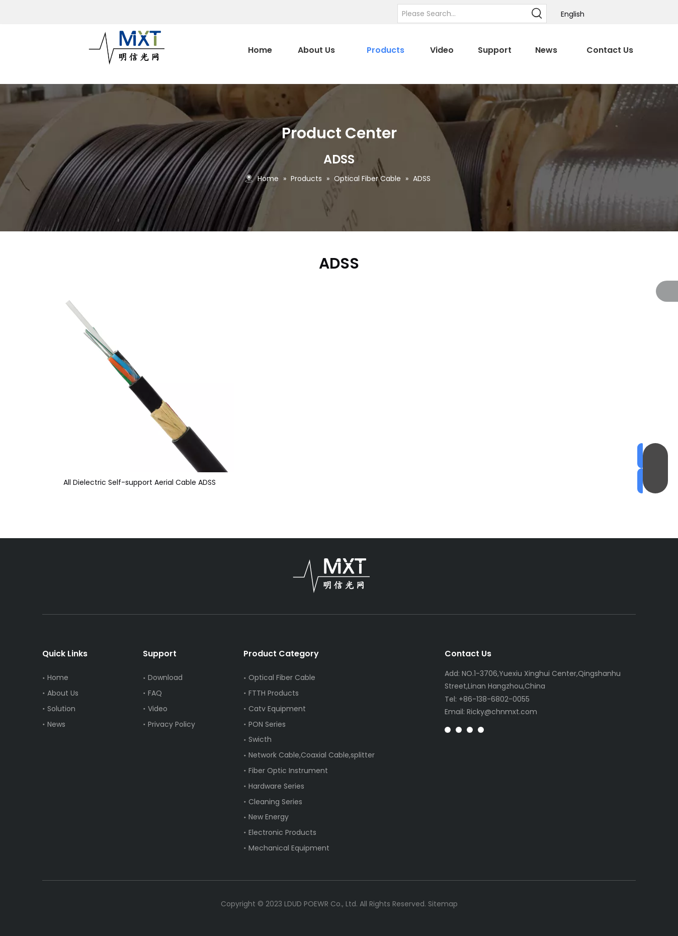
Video (157, 709)
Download (165, 677)
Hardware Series (276, 786)
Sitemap (443, 904)
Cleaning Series (275, 802)
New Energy (268, 817)
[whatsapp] (481, 729)
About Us (62, 693)
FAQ (155, 693)
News (56, 724)
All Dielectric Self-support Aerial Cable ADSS (139, 482)
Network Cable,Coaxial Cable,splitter (311, 755)
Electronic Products (282, 832)
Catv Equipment (277, 709)
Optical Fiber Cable (281, 677)
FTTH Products (273, 693)
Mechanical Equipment (288, 848)
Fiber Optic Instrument (288, 770)
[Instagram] (448, 729)
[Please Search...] (463, 14)
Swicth (260, 739)
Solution (61, 709)
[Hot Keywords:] (537, 14)
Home (57, 677)
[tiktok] (470, 729)
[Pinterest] (459, 729)
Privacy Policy (171, 724)
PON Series (267, 724)
